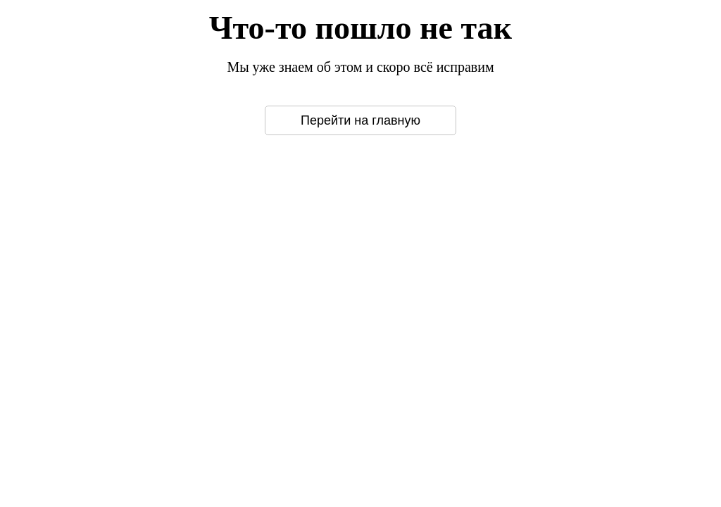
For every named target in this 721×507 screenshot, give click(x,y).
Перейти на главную (360, 120)
